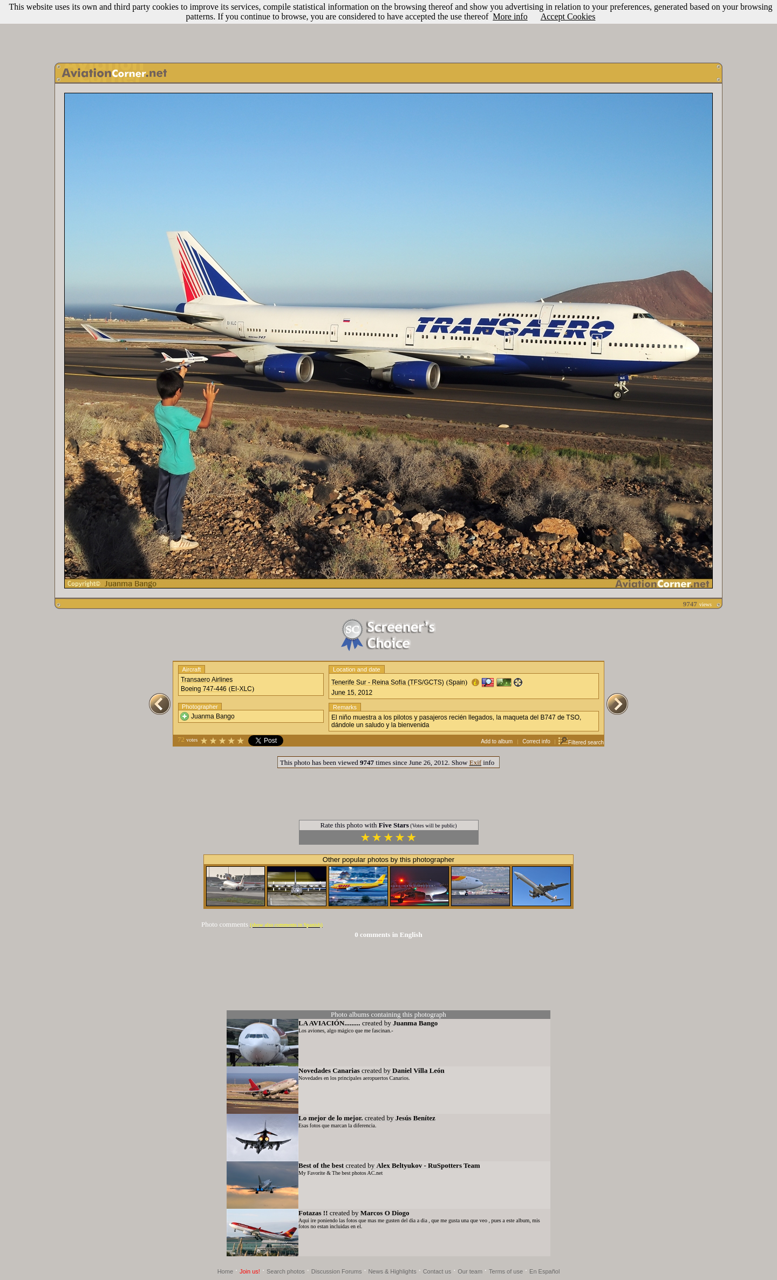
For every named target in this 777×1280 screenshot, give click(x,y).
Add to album (497, 741)
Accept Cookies (568, 16)
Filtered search (581, 742)
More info (510, 16)
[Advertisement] (388, 28)
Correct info (536, 741)
